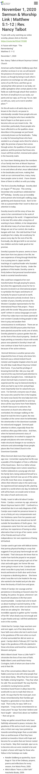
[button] (36, 3)
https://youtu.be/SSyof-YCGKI (14, 41)
